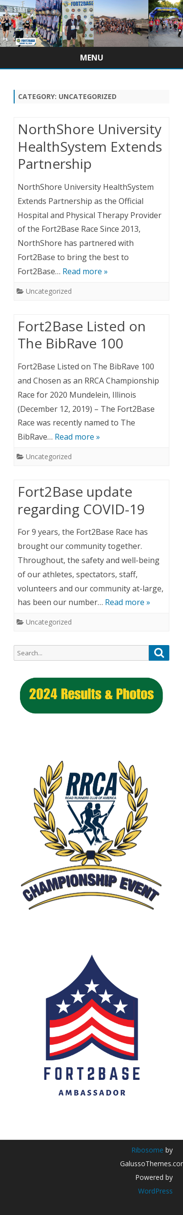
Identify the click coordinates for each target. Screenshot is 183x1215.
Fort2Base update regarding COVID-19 (81, 500)
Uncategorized (49, 291)
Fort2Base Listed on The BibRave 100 (82, 335)
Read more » (85, 271)
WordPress (155, 1190)
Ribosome (147, 1149)
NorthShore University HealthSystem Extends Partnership (90, 146)
